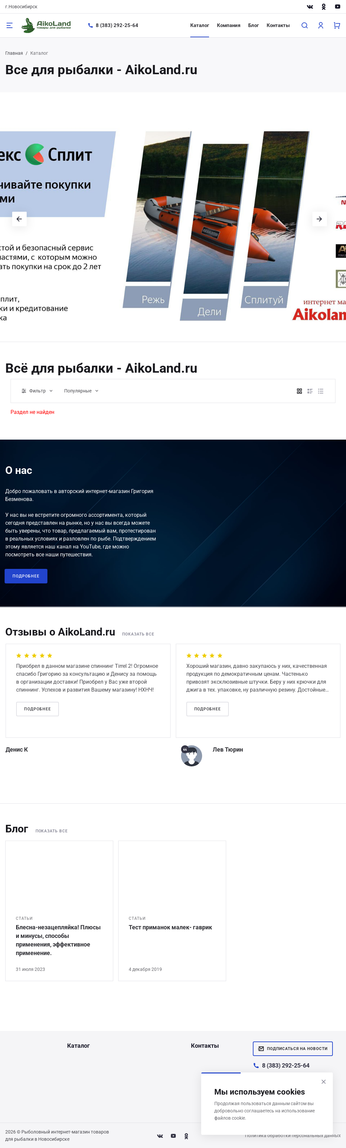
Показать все (139, 634)
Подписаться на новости (293, 1048)
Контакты (278, 25)
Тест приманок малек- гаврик (170, 927)
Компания (228, 25)
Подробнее (26, 576)
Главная (14, 53)
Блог (253, 25)
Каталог (199, 25)
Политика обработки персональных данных (293, 1135)
